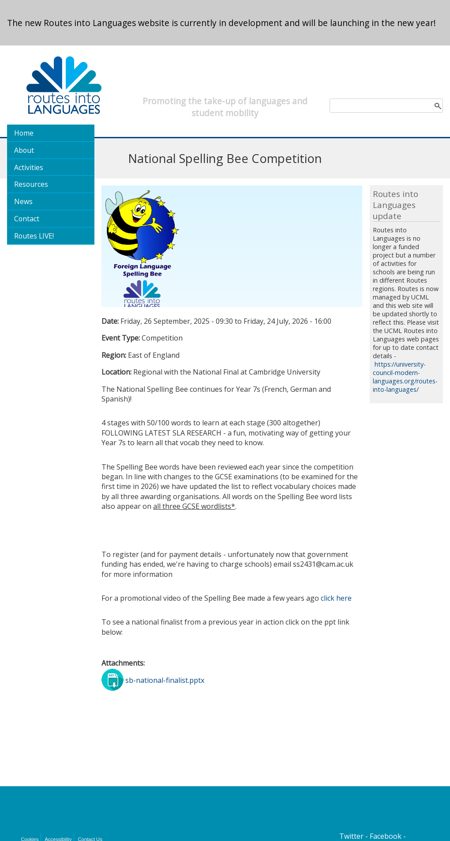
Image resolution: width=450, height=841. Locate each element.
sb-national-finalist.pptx (164, 680)
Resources (31, 184)
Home (24, 133)
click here (336, 598)
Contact (26, 219)
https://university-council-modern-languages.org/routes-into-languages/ (405, 377)
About (24, 150)
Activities (28, 167)
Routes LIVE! (34, 236)
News (23, 201)
